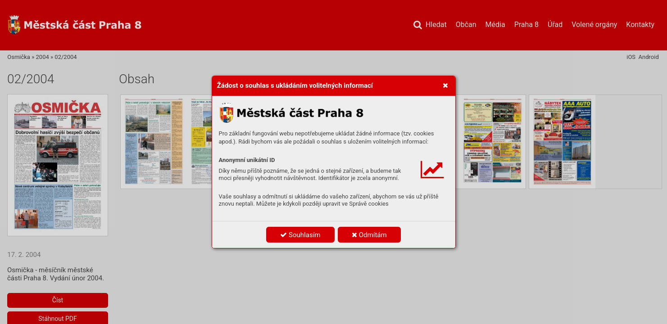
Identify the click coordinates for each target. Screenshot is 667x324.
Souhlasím (300, 235)
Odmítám (369, 235)
